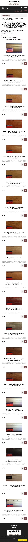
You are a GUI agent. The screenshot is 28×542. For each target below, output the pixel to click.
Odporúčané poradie (5, 31)
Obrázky (3, 33)
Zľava (10, 37)
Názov (8, 30)
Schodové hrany (9, 18)
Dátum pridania (20, 30)
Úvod (3, 18)
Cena (13, 30)
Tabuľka (9, 33)
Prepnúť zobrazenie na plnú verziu (14, 535)
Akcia (6, 37)
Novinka (14, 37)
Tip (3, 37)
